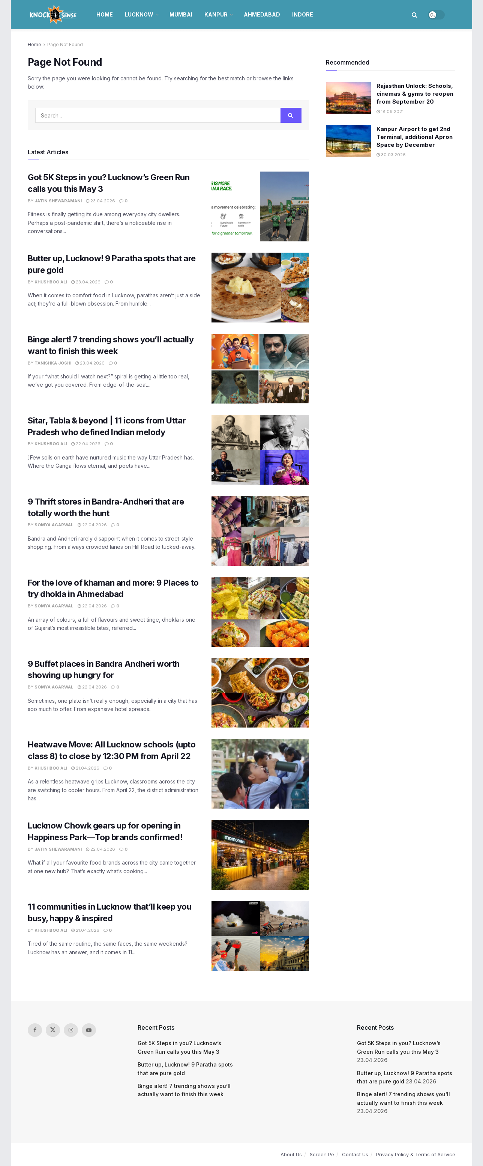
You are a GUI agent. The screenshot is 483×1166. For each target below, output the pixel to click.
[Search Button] (414, 14)
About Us (291, 1154)
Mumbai (181, 14)
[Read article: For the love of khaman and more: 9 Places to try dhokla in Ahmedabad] (260, 612)
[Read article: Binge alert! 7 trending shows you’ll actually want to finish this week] (260, 369)
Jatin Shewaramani (58, 200)
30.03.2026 (391, 154)
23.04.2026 (100, 200)
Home (104, 14)
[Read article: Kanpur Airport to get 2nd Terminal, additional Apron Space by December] (348, 141)
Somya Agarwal (54, 524)
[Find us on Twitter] (53, 1030)
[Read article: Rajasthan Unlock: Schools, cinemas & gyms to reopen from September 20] (348, 98)
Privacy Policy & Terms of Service (415, 1154)
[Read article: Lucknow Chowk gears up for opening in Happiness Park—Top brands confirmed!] (260, 855)
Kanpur (216, 14)
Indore (302, 14)
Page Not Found (65, 44)
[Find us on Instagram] (71, 1030)
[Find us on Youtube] (89, 1030)
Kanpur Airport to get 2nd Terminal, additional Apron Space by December (414, 136)
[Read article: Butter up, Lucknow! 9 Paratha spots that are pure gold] (260, 287)
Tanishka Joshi (52, 363)
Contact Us (355, 1154)
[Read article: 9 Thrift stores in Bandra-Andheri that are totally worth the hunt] (260, 531)
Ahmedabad (262, 14)
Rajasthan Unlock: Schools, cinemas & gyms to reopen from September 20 (414, 93)
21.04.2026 (85, 768)
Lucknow (139, 14)
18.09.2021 (390, 111)
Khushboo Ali (50, 282)
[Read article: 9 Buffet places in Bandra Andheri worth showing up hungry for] (260, 693)
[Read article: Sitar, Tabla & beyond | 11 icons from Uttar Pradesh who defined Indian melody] (260, 450)
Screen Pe (322, 1154)
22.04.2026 (85, 443)
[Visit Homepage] (54, 14)
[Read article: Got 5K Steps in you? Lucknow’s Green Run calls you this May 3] (260, 206)
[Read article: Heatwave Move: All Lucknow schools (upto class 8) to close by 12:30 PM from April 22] (260, 774)
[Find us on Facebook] (35, 1030)
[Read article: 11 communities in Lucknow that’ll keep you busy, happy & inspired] (260, 936)
